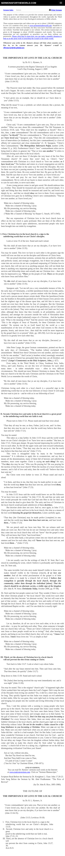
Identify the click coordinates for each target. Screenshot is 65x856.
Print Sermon (56, 10)
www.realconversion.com (19, 772)
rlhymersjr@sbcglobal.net (13, 48)
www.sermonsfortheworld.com (40, 25)
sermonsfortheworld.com (18, 3)
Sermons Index (8, 10)
